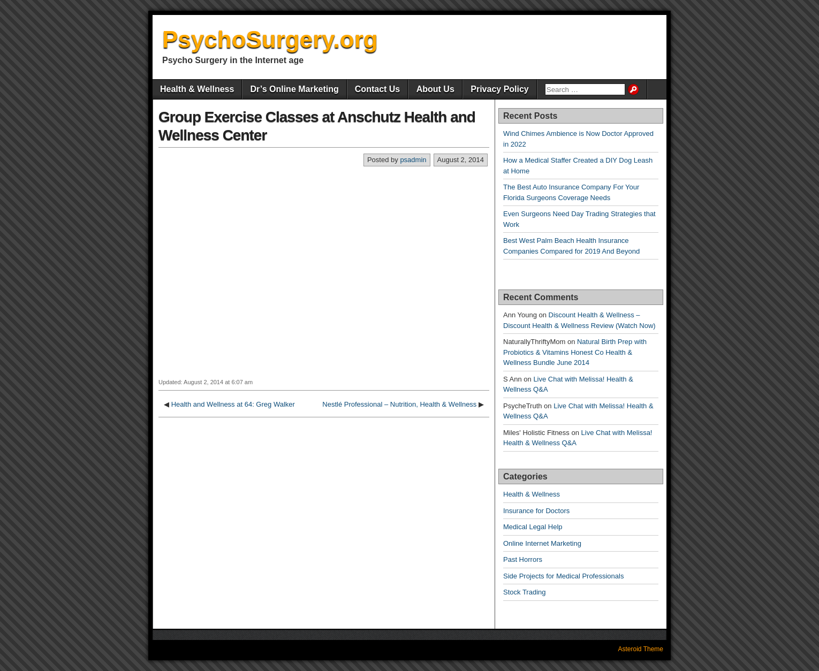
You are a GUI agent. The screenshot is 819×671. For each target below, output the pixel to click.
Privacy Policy (500, 89)
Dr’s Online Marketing (294, 89)
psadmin (413, 160)
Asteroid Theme (641, 649)
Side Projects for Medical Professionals (563, 576)
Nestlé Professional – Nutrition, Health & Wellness (399, 404)
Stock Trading (524, 592)
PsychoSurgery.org (270, 39)
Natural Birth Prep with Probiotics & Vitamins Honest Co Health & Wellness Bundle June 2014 (575, 352)
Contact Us (377, 89)
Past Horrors (522, 559)
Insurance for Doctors (536, 511)
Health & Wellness (197, 89)
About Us (435, 89)
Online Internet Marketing (542, 543)
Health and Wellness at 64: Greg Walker (233, 404)
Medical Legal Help (533, 527)
